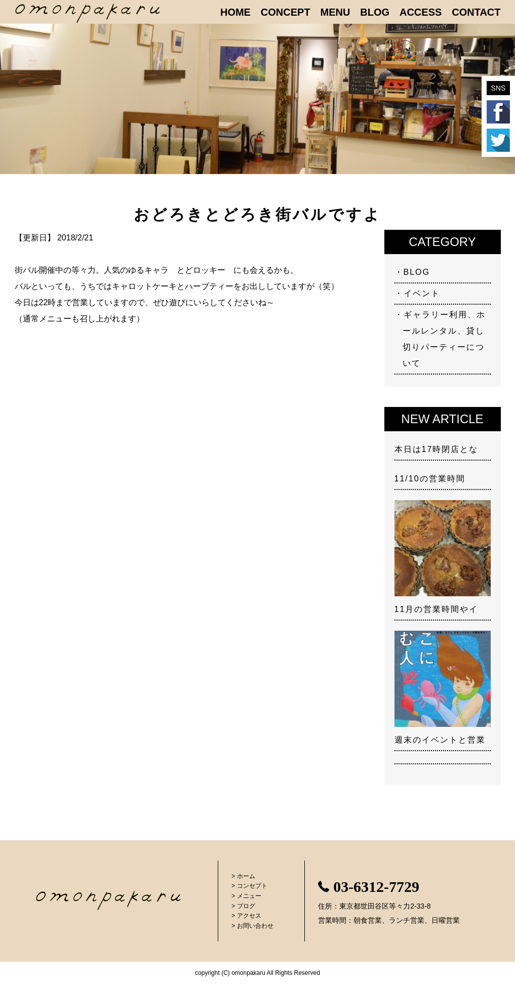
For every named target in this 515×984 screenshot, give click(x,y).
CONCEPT (285, 12)
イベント (422, 293)
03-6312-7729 (376, 886)
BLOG (374, 12)
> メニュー (246, 895)
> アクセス (246, 915)
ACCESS (421, 12)
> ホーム (243, 876)
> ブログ (243, 906)
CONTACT (476, 12)
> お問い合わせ (252, 925)
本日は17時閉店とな (436, 449)
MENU (335, 12)
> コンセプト (249, 885)
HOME (235, 12)
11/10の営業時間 (429, 478)
